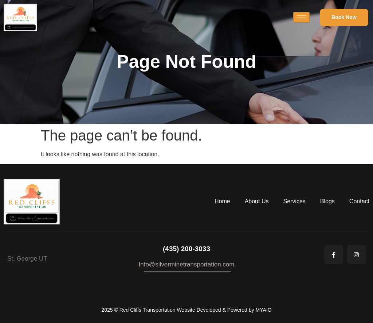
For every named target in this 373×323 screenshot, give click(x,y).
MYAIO (263, 310)
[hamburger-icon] (301, 17)
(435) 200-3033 (186, 249)
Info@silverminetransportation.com (187, 264)
